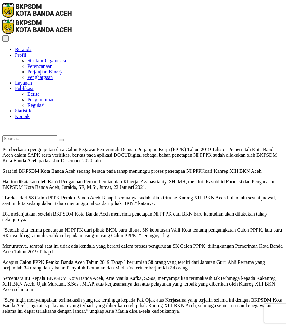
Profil (20, 55)
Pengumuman (41, 99)
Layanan (23, 82)
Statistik (23, 110)
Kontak (22, 116)
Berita (33, 94)
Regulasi (36, 105)
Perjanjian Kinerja (45, 71)
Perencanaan (39, 66)
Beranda (23, 49)
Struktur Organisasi (46, 60)
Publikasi (24, 88)
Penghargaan (40, 77)
